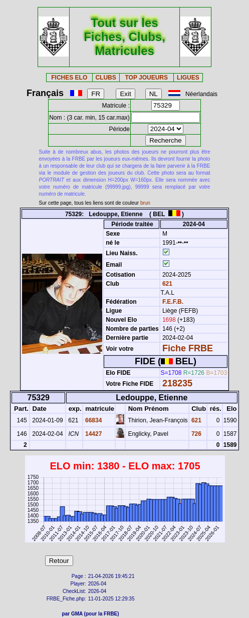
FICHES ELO (69, 77)
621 (166, 283)
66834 (93, 420)
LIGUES (188, 77)
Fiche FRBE (187, 348)
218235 (177, 383)
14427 (93, 433)
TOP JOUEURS (146, 77)
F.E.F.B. (172, 301)
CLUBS (105, 77)
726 (195, 433)
